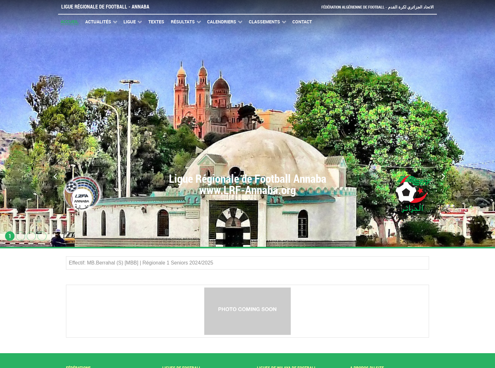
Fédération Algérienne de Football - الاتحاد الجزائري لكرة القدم (377, 7)
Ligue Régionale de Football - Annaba (105, 7)
